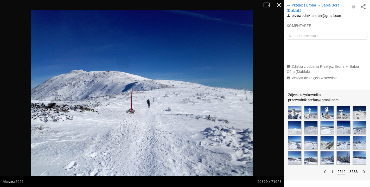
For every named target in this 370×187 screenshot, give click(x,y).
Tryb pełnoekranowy (268, 5)
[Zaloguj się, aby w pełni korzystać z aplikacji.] (353, 7)
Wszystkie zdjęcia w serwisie (312, 78)
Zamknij (279, 5)
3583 (353, 172)
